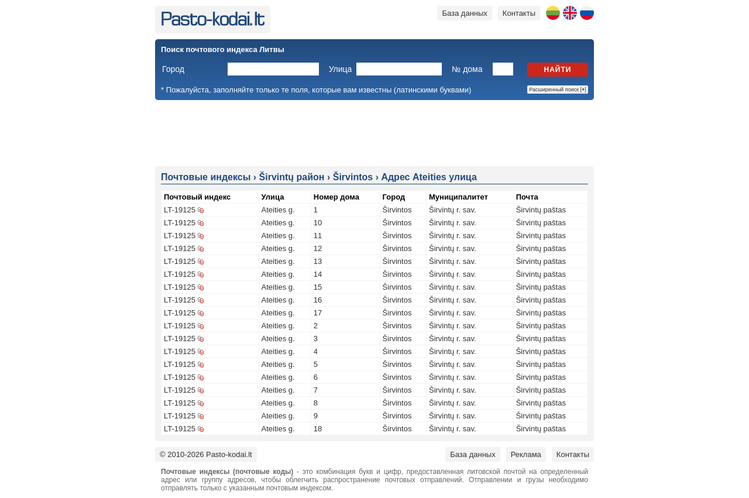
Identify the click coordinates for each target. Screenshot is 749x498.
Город (173, 69)
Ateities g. (278, 209)
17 (318, 312)
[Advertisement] (374, 132)
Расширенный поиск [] (557, 89)
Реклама (526, 454)
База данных (464, 13)
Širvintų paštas (541, 209)
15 (318, 287)
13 (318, 261)
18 (318, 428)
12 (318, 248)
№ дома (467, 69)
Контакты (519, 13)
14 (318, 274)
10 (318, 222)
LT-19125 (179, 209)
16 (318, 300)
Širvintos (397, 209)
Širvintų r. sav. (452, 209)
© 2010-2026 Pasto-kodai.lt (206, 454)
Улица (340, 69)
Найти (558, 70)
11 (318, 235)
